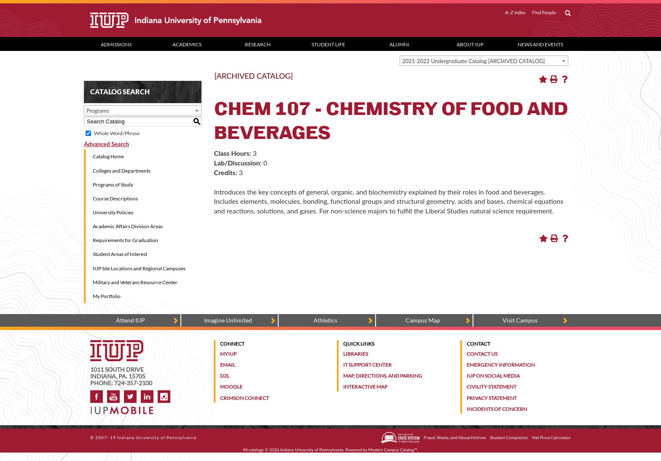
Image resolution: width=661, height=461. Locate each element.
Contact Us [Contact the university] (482, 354)
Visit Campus (519, 320)
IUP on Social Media (493, 376)
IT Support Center (367, 365)
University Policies (113, 212)
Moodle (231, 387)
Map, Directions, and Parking (382, 376)
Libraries (355, 354)
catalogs (256, 449)
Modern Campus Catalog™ (392, 449)
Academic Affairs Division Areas (128, 226)
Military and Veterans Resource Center (135, 282)
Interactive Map (365, 387)
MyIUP (228, 354)
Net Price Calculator (551, 437)
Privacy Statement (492, 398)
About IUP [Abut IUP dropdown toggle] (470, 44)
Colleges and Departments (121, 171)
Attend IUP (130, 320)
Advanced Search (106, 143)
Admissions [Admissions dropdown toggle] (116, 44)
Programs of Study (113, 184)
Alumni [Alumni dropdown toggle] (399, 44)
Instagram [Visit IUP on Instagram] (164, 396)
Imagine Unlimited (228, 320)
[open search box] (568, 13)
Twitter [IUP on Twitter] (130, 396)
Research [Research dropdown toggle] (258, 44)
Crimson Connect (244, 398)
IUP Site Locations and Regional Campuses (139, 268)
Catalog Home (108, 156)
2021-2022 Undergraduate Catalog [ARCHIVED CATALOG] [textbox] (473, 61)
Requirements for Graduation (125, 240)
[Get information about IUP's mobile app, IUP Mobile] (124, 407)
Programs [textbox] (97, 110)
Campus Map (423, 320)
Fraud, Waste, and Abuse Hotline (455, 437)
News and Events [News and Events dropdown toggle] (540, 44)
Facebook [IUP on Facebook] (96, 396)
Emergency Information (501, 365)
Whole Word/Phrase (117, 133)
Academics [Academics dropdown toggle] (187, 44)
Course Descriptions (115, 198)
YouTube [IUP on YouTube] (113, 396)
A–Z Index (515, 12)
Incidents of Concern (497, 409)
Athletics (325, 320)
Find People (544, 12)
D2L (224, 376)
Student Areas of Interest (120, 254)
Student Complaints (509, 437)
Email (227, 365)
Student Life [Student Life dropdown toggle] (328, 44)
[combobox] (484, 61)
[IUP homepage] (116, 344)
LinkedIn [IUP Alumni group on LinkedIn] (147, 396)
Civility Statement (491, 387)
